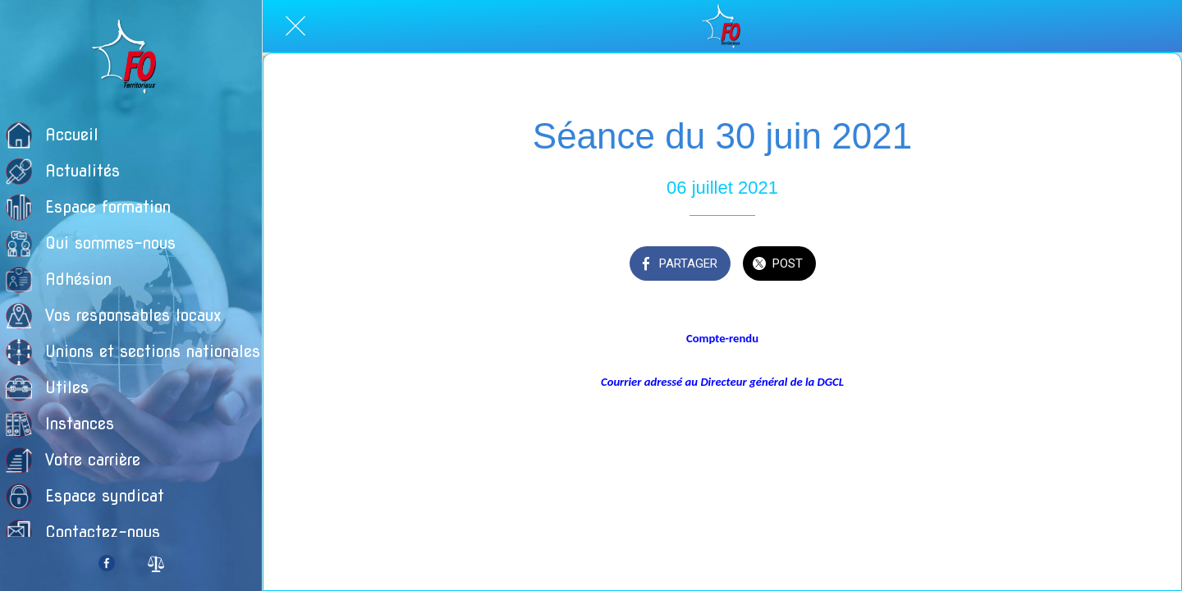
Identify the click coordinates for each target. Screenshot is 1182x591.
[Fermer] (295, 26)
